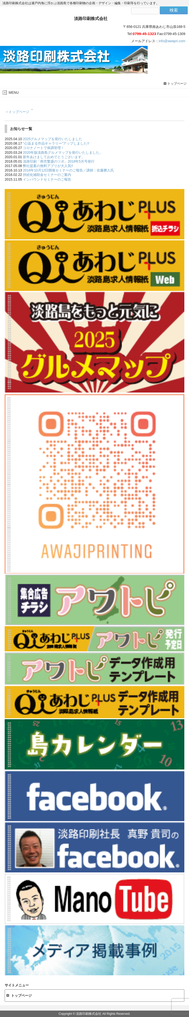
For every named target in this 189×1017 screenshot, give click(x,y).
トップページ (177, 83)
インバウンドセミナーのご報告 (47, 179)
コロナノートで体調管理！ (43, 148)
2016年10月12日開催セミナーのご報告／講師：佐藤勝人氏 (68, 170)
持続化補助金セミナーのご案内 (47, 175)
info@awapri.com (172, 41)
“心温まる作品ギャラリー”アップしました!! (56, 143)
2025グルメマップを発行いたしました (52, 139)
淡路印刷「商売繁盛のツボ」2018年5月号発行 (58, 161)
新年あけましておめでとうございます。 (54, 157)
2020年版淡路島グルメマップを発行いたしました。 (63, 152)
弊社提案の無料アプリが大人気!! (48, 166)
